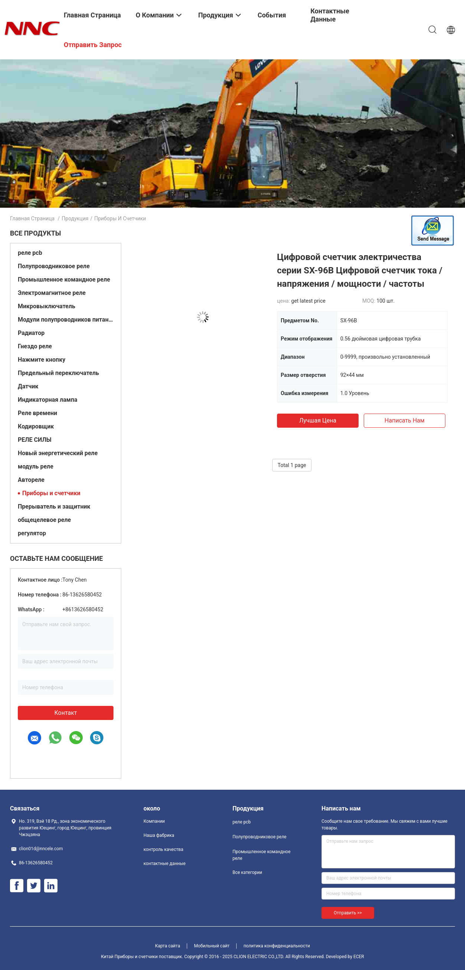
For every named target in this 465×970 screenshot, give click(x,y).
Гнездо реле (35, 346)
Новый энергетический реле (58, 453)
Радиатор (31, 332)
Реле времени (37, 413)
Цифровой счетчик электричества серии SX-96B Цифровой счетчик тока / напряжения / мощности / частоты (359, 270)
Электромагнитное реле (52, 292)
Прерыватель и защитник (54, 506)
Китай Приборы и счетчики (129, 956)
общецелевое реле (44, 519)
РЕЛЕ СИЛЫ (35, 439)
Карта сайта (167, 945)
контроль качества (163, 849)
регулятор (32, 533)
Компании (154, 821)
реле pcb (30, 252)
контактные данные (164, 863)
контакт (65, 712)
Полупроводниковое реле (54, 266)
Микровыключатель (46, 306)
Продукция (75, 218)
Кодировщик (36, 426)
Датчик (28, 386)
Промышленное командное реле (64, 279)
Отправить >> (348, 912)
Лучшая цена (317, 420)
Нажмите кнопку (41, 359)
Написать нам (405, 420)
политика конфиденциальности (277, 945)
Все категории (247, 872)
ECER (358, 956)
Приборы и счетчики (51, 493)
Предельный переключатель (58, 373)
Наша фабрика (159, 835)
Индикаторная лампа (48, 399)
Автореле (31, 479)
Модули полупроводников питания (65, 319)
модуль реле (35, 466)
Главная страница (32, 218)
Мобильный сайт (212, 945)
